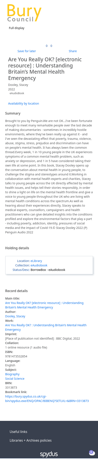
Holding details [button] (17, 248)
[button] (83, 14)
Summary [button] (13, 113)
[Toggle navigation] (88, 14)
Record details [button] (16, 291)
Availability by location (23, 103)
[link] (46, 46)
